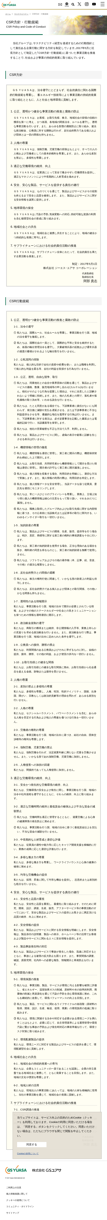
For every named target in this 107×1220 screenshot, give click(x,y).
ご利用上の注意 (13, 1187)
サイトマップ (12, 1213)
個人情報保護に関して (17, 1194)
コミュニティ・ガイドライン (20, 1206)
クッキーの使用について (18, 1200)
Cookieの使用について (28, 1153)
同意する (31, 1144)
